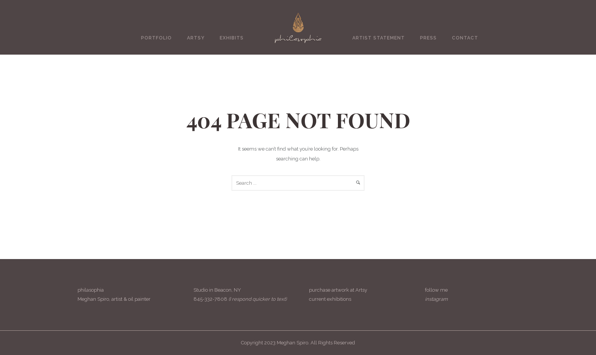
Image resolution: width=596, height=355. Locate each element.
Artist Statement (378, 38)
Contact (465, 38)
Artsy (195, 38)
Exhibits (232, 38)
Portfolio (156, 38)
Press (428, 38)
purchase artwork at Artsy (338, 290)
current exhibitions (330, 299)
